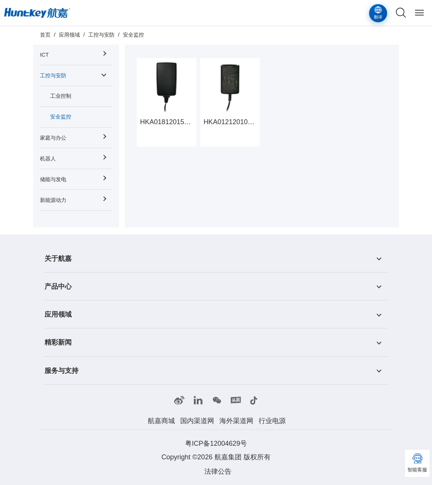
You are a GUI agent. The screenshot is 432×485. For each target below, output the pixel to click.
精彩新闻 (58, 342)
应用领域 (69, 35)
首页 (45, 35)
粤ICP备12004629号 (216, 443)
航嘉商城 (161, 421)
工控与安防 (101, 35)
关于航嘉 (58, 258)
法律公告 (217, 471)
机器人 (48, 159)
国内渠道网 (197, 421)
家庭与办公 (53, 138)
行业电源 (272, 421)
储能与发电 (53, 179)
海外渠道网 (236, 421)
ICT (44, 55)
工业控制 (60, 96)
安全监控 (133, 35)
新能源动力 (53, 200)
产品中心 (58, 286)
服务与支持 (61, 370)
